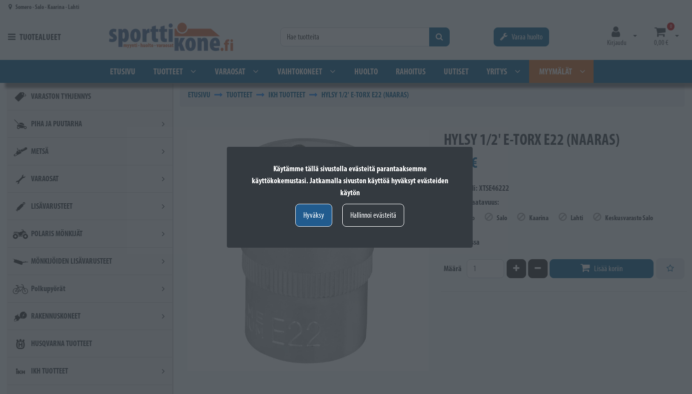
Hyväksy (313, 215)
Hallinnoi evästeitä (373, 215)
